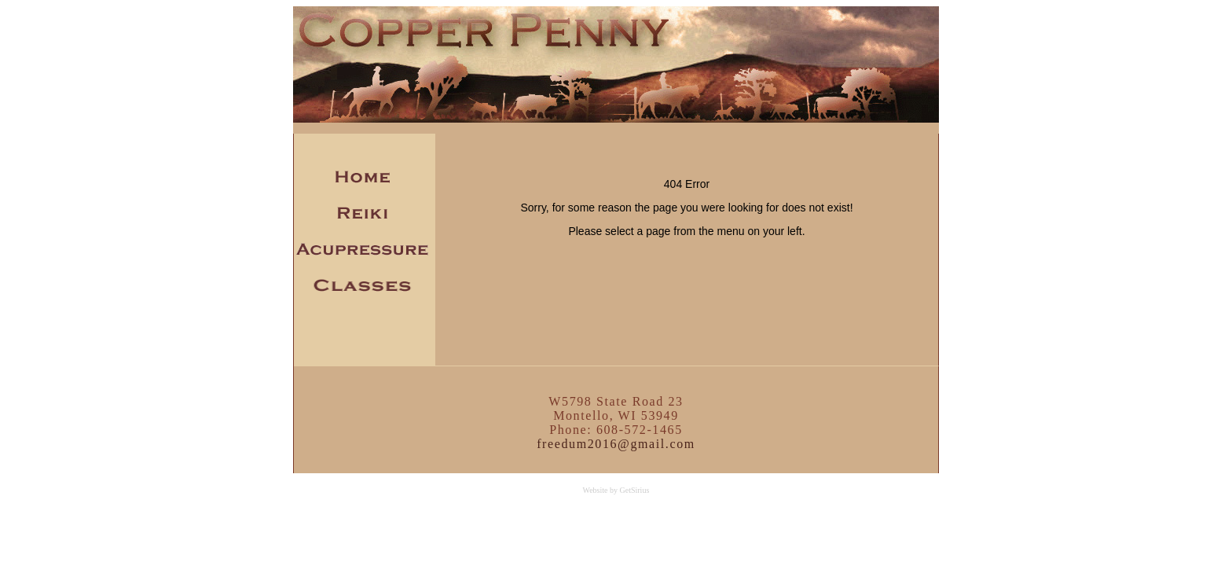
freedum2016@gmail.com (616, 443)
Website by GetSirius (616, 490)
